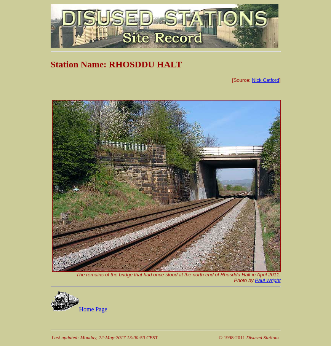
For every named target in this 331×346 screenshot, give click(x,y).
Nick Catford (265, 80)
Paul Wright (267, 280)
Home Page (79, 309)
